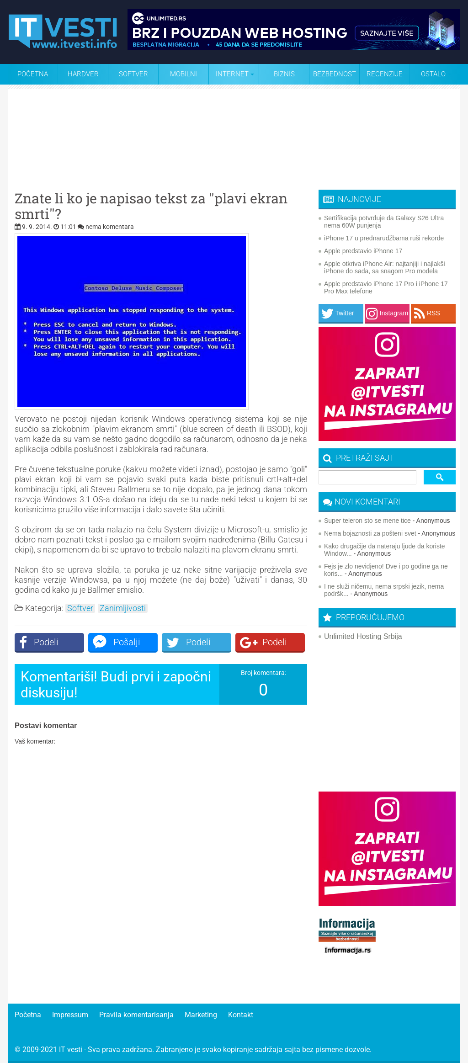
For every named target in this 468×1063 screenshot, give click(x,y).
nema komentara (109, 226)
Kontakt (240, 1014)
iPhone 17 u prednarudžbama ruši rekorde (384, 238)
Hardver (83, 74)
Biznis (284, 74)
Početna (32, 74)
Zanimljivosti (123, 608)
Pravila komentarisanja (136, 1014)
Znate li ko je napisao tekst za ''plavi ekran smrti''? (151, 206)
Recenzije (385, 74)
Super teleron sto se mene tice (367, 520)
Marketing (201, 1014)
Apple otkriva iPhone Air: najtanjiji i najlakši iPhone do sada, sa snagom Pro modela (384, 267)
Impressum (70, 1014)
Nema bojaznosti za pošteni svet (370, 533)
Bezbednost (334, 74)
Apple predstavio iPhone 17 (363, 251)
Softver (133, 74)
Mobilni (183, 74)
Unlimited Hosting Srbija (363, 636)
